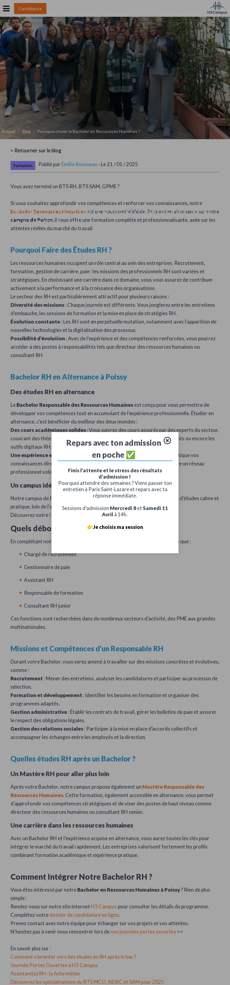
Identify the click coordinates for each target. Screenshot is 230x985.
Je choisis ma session (118, 526)
